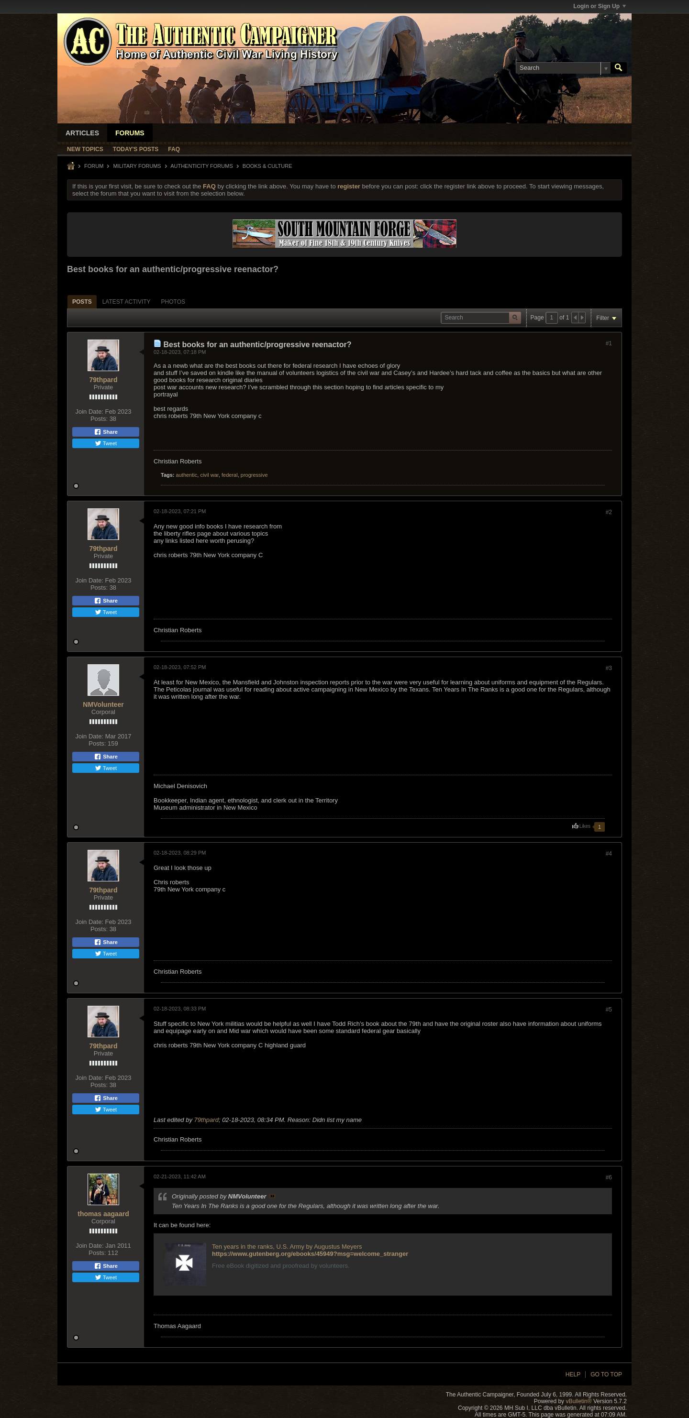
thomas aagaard (103, 1214)
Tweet (106, 443)
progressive (254, 475)
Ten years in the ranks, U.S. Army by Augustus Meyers (287, 1246)
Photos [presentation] (173, 301)
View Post (272, 1196)
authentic (187, 475)
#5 (609, 1009)
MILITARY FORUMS (137, 166)
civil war (209, 475)
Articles (82, 133)
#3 (609, 668)
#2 (609, 512)
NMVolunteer (103, 704)
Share (106, 432)
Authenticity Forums (201, 166)
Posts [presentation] (82, 301)
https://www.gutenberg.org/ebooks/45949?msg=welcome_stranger (310, 1253)
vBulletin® (578, 1401)
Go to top (606, 1374)
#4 (609, 853)
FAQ (174, 149)
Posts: (99, 418)
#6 (609, 1177)
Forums (129, 133)
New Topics (85, 149)
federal (230, 475)
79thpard (103, 380)
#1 (609, 343)
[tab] (82, 301)
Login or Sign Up (599, 6)
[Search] (563, 68)
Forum (93, 166)
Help (573, 1374)
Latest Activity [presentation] (126, 301)
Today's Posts (136, 149)
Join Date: (89, 411)
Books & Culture (267, 166)
